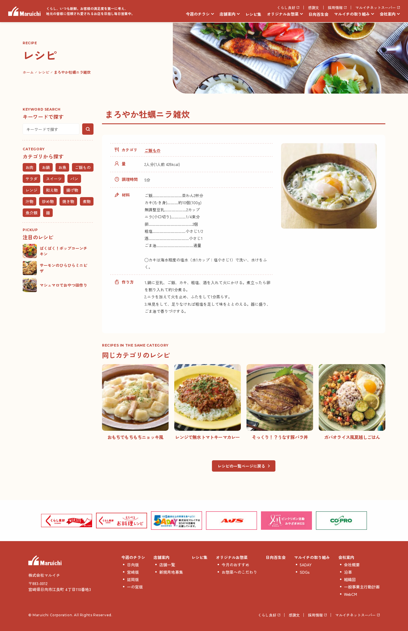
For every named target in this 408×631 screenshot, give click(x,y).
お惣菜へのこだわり (239, 572)
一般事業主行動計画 (362, 587)
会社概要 (352, 564)
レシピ (43, 72)
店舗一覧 (167, 564)
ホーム (28, 72)
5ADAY (306, 564)
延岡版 (133, 579)
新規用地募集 (171, 572)
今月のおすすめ (235, 564)
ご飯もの (152, 150)
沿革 (348, 572)
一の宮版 (135, 587)
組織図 (350, 579)
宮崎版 (133, 572)
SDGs (305, 572)
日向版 (133, 564)
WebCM (350, 594)
